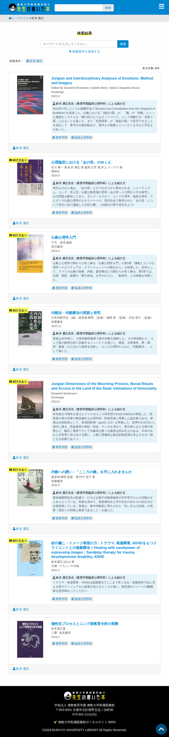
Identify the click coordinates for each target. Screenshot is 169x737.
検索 (108, 7)
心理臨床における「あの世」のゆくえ (81, 162)
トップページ (19, 18)
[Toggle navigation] (161, 6)
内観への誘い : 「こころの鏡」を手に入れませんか (91, 472)
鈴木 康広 (21, 148)
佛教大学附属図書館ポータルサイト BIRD (84, 722)
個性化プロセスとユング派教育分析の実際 (84, 624)
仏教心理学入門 (63, 237)
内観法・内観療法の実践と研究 (76, 313)
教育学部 (59, 137)
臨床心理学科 (81, 137)
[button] (84, 51)
